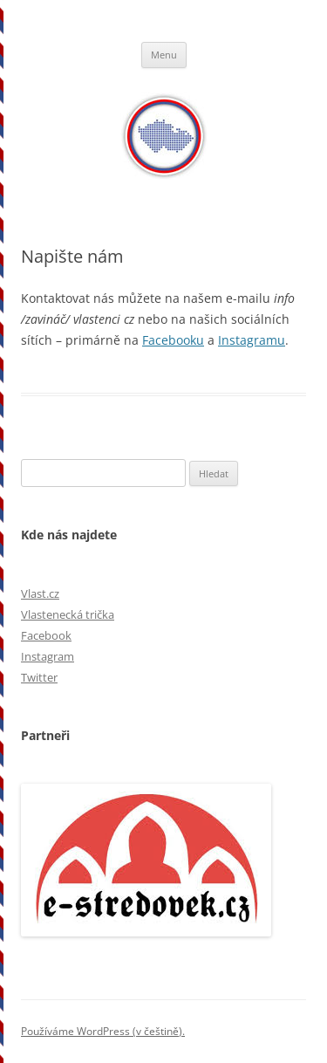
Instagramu (251, 340)
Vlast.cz (40, 593)
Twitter (39, 677)
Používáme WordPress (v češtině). (103, 1031)
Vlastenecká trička (67, 614)
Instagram (47, 656)
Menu (164, 54)
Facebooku (173, 340)
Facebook (46, 635)
